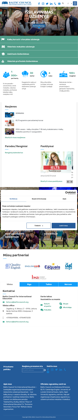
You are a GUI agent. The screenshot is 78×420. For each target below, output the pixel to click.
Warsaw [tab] (68, 284)
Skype (65, 304)
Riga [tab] (29, 284)
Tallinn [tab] (49, 284)
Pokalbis (47, 310)
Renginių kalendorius (14, 153)
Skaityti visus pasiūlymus (51, 181)
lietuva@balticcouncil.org (17, 302)
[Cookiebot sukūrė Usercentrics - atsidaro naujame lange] (67, 192)
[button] (6, 21)
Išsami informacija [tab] (39, 199)
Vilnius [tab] (10, 284)
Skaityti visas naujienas (15, 137)
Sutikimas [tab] (13, 199)
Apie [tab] (64, 199)
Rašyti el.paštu (47, 305)
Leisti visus (63, 225)
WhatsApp (67, 307)
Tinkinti (38, 225)
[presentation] (37, 379)
